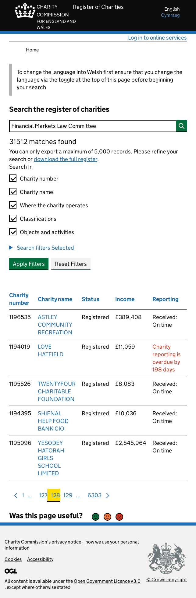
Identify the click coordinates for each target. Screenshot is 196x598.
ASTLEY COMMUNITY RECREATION (55, 325)
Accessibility (40, 559)
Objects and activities (47, 232)
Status (90, 299)
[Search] (98, 126)
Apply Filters (29, 263)
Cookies (13, 559)
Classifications (38, 218)
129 (68, 496)
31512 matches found (42, 141)
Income (124, 299)
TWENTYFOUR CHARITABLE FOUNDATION (57, 391)
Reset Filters (71, 263)
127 (43, 496)
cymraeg (170, 15)
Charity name (36, 191)
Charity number (39, 178)
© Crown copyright (166, 579)
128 (55, 496)
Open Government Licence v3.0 (107, 581)
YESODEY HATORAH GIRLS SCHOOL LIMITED (51, 458)
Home (32, 50)
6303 (94, 496)
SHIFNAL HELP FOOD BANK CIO (53, 421)
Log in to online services (157, 37)
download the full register (65, 159)
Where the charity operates (54, 205)
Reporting (165, 299)
